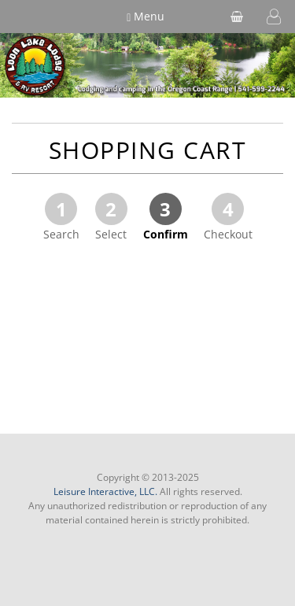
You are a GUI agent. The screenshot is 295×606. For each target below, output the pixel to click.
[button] (274, 16)
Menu (145, 16)
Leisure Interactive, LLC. (105, 491)
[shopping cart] (236, 16)
